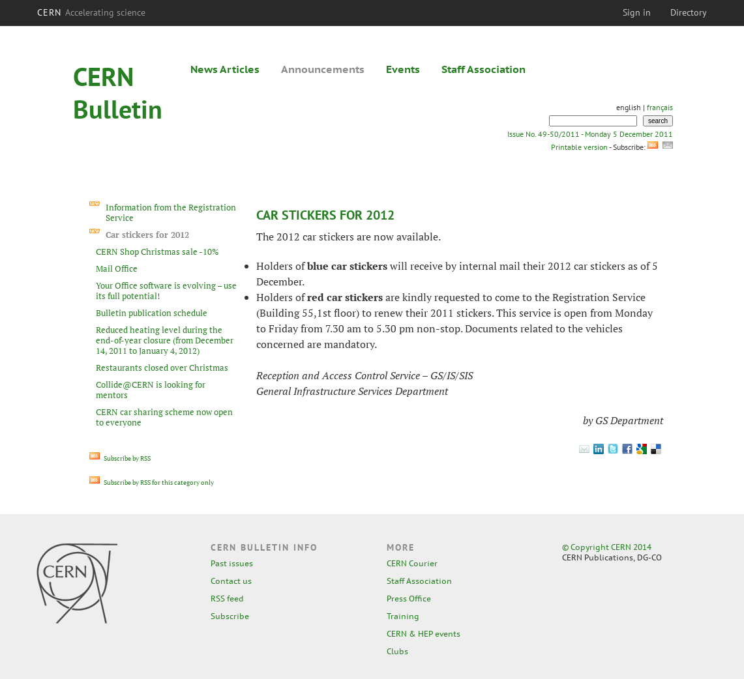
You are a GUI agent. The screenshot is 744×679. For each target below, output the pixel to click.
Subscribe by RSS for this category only (151, 482)
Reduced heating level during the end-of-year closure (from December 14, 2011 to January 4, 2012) (164, 340)
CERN (91, 12)
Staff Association (483, 69)
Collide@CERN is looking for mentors (150, 390)
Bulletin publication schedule (151, 313)
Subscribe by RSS (120, 458)
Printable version (579, 147)
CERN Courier (412, 563)
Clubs (397, 651)
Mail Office (117, 268)
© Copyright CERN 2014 (606, 547)
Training (403, 616)
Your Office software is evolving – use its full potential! (166, 291)
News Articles (225, 69)
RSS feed (227, 598)
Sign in (637, 12)
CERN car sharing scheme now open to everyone (164, 417)
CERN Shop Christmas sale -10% (157, 251)
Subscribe (230, 616)
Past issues (232, 563)
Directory (688, 12)
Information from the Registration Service (171, 212)
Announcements (323, 69)
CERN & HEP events (423, 634)
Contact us (231, 581)
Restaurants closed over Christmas (162, 367)
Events (403, 69)
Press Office (409, 598)
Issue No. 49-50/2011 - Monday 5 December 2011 (590, 134)
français (660, 107)
